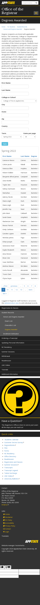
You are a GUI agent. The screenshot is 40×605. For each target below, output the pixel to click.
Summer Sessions (8, 352)
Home (3, 27)
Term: (4, 133)
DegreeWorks (10, 445)
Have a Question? (12, 421)
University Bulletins (12, 479)
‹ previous (13, 286)
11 (12, 290)
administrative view (11, 303)
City (3, 104)
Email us (5, 505)
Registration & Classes (10, 308)
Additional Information (10, 374)
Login (6, 532)
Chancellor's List (10, 325)
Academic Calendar (11, 439)
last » (5, 293)
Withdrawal (6, 356)
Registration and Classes (13, 462)
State (4, 112)
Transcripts (8, 467)
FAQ (5, 448)
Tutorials (5, 370)
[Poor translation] (7, 567)
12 (17, 290)
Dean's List (8, 321)
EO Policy (7, 520)
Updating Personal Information (13, 343)
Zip (3, 119)
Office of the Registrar (12, 11)
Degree (34, 156)
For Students (11, 27)
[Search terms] (28, 3)
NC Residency (7, 347)
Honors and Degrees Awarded (12, 29)
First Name (6, 83)
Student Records (22, 27)
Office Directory (10, 456)
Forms (6, 451)
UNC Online (6, 365)
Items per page (29, 133)
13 (21, 290)
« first (5, 286)
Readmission (6, 361)
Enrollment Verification (11, 334)
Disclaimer (8, 517)
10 (7, 290)
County (4, 126)
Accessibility (8, 523)
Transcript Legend (11, 470)
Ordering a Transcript (9, 338)
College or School (9, 97)
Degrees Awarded (11, 329)
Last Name (6, 90)
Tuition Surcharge (10, 473)
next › (31, 290)
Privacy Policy (9, 526)
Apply (5, 144)
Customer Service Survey (14, 442)
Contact (7, 529)
